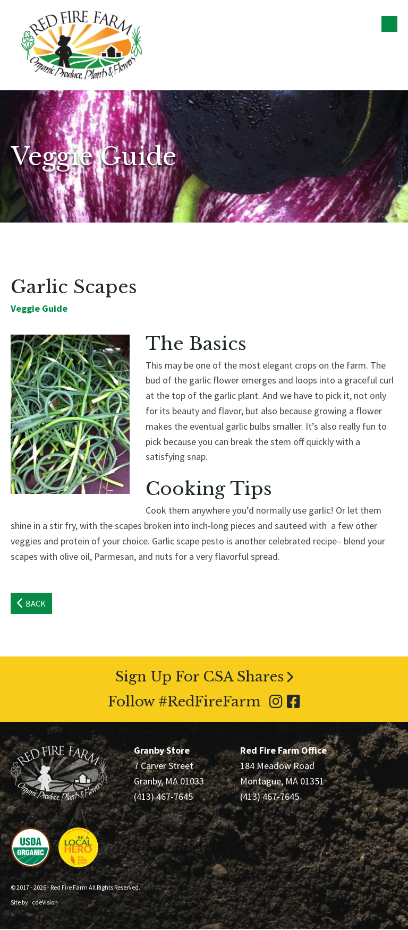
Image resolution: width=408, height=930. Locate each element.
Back (36, 604)
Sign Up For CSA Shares (199, 677)
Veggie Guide (39, 309)
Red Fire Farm (81, 45)
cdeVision (45, 903)
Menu (389, 24)
